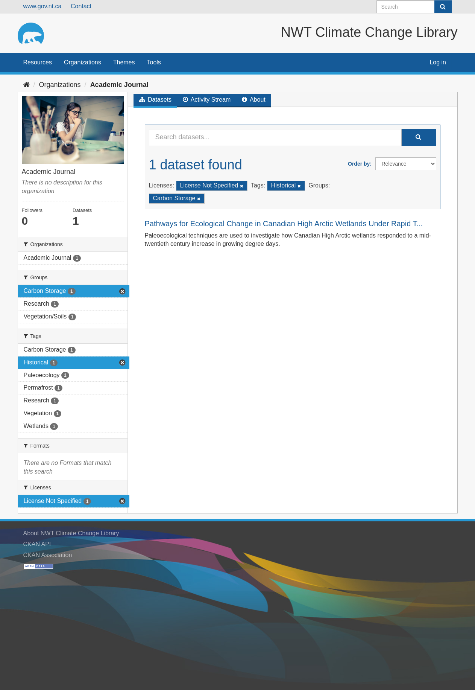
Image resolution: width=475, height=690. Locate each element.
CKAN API (37, 544)
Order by (359, 164)
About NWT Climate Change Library (71, 533)
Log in (437, 62)
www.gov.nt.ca (42, 6)
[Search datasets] (414, 6)
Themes (124, 62)
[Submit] (443, 6)
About (253, 99)
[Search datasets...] (275, 137)
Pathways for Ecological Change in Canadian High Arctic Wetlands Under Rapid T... (284, 223)
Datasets (155, 99)
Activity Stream (207, 99)
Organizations (82, 62)
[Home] (26, 84)
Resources (37, 62)
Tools (154, 62)
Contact (81, 6)
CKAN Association (47, 555)
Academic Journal (119, 84)
